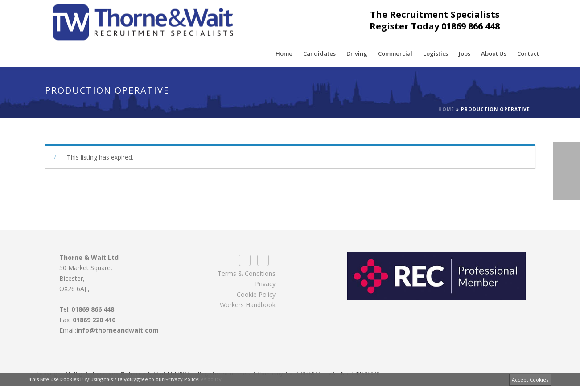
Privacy (265, 283)
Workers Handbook (248, 304)
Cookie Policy (256, 294)
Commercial (395, 53)
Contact (528, 53)
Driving (356, 53)
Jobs (464, 53)
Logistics (435, 53)
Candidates (319, 53)
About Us (493, 53)
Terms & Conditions (247, 273)
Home (284, 53)
